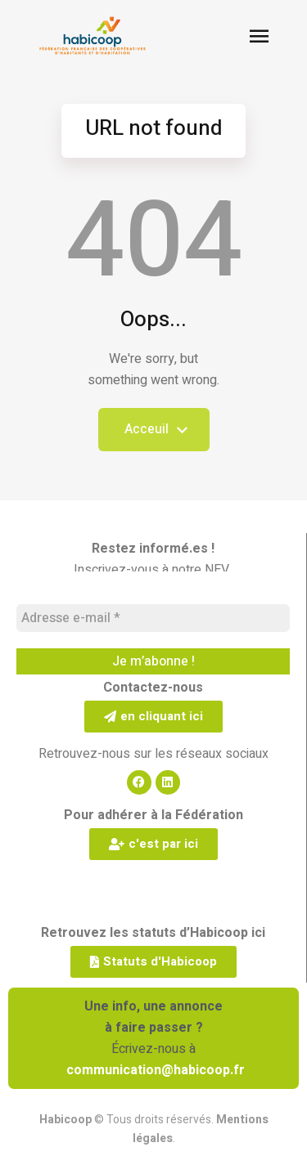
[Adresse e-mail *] (153, 618)
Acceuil (154, 435)
